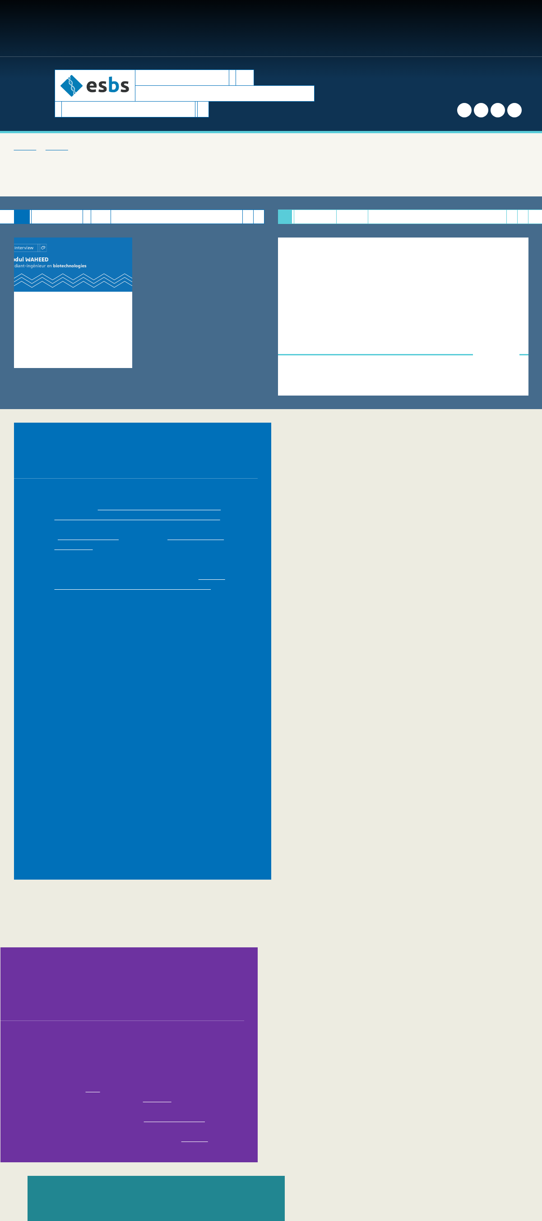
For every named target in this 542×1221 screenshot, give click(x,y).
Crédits (408, 1174)
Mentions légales (367, 1174)
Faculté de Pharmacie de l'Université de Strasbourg (150, 798)
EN (518, 28)
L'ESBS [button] (45, 28)
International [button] (360, 28)
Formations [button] (87, 28)
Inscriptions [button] (139, 28)
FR (504, 28)
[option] (73, 317)
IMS (466, 699)
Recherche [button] (190, 28)
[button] (436, 28)
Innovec (312, 719)
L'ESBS (47, 147)
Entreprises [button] (303, 28)
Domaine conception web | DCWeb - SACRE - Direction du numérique (293, 1183)
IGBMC (407, 749)
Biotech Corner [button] (245, 28)
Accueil (22, 147)
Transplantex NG (433, 729)
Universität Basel (126, 759)
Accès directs (470, 28)
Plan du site (320, 1174)
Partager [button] (348, 1104)
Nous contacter (274, 1159)
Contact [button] (409, 28)
